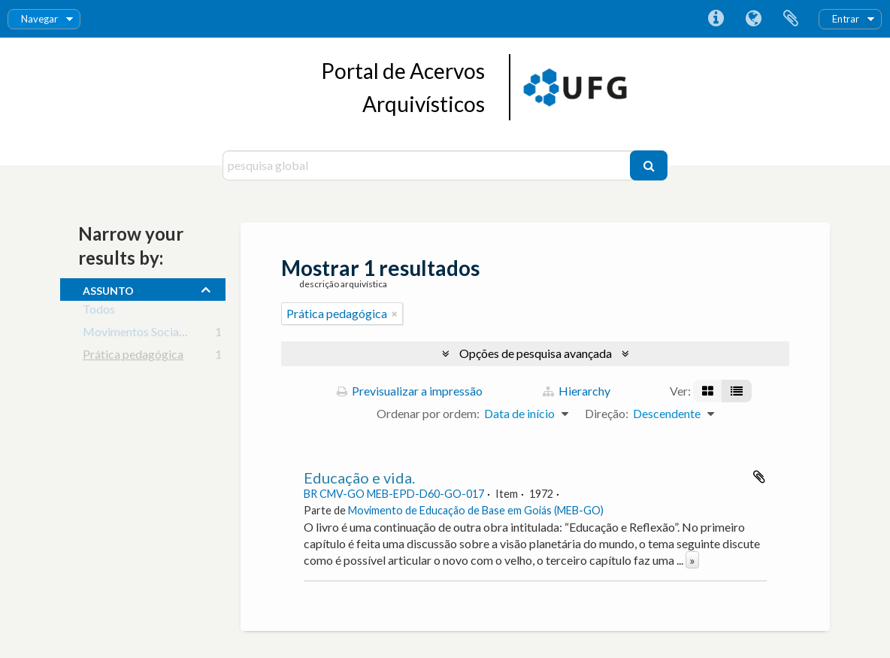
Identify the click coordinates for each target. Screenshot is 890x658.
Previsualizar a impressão (410, 391)
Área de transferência (791, 19)
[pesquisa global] (428, 165)
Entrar (845, 19)
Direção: (606, 413)
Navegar (39, 19)
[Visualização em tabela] (737, 391)
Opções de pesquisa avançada (535, 353)
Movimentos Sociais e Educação (165, 334)
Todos (99, 312)
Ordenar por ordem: (428, 413)
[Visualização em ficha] (707, 391)
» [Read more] (692, 560)
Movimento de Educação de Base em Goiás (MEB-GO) (476, 510)
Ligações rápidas (715, 19)
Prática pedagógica (133, 357)
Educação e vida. (359, 477)
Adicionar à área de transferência (759, 476)
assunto (108, 289)
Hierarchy (576, 391)
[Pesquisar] (649, 165)
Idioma (753, 19)
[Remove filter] (395, 313)
